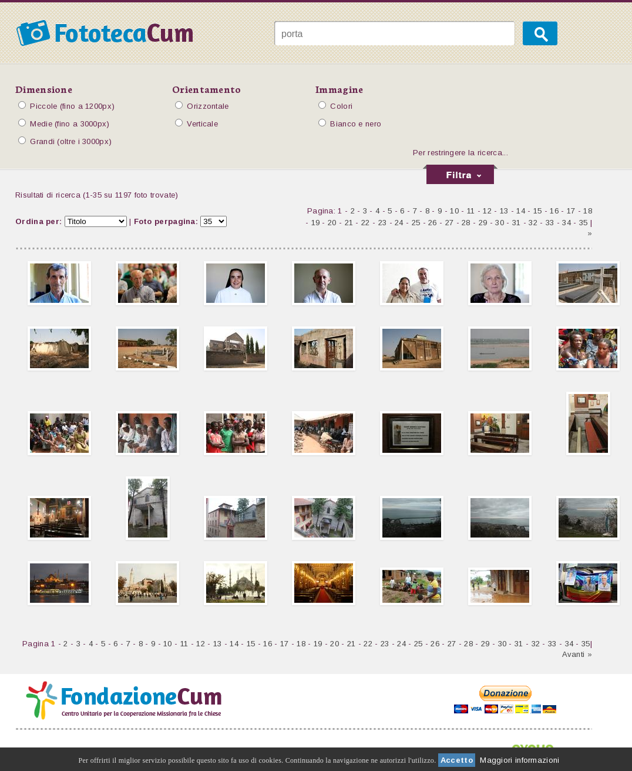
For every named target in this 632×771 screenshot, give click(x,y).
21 (349, 222)
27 (449, 222)
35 (583, 222)
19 (315, 222)
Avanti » (577, 654)
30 (499, 222)
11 (471, 210)
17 (571, 210)
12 (487, 210)
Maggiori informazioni (519, 760)
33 (550, 222)
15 (537, 210)
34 (566, 222)
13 (504, 210)
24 (399, 222)
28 (466, 222)
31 (516, 222)
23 (382, 222)
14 (520, 210)
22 (365, 222)
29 (483, 222)
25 (416, 222)
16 (554, 210)
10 (454, 210)
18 (587, 210)
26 (432, 222)
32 (533, 222)
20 (332, 222)
